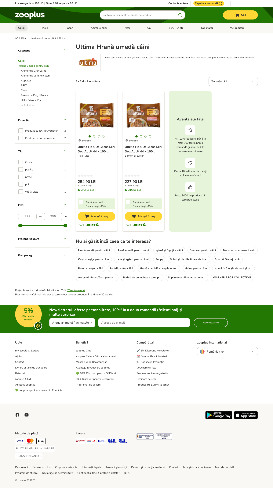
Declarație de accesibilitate (57, 473)
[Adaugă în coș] (96, 216)
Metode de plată (224, 467)
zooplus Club (83, 350)
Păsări (69, 28)
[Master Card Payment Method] (30, 441)
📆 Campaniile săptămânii (151, 356)
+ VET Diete (176, 28)
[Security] (145, 437)
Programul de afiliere (88, 384)
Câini (21, 28)
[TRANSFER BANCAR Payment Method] (28, 456)
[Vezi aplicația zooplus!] (218, 418)
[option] (42, 130)
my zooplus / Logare (27, 350)
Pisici (45, 28)
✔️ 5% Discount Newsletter (152, 350)
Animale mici (99, 28)
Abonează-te (211, 322)
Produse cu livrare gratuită (152, 373)
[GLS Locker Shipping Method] (112, 441)
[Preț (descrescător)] (53, 216)
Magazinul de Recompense (91, 362)
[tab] (90, 136)
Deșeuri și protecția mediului (148, 467)
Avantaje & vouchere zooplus (93, 367)
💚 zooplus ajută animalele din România (38, 390)
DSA (126, 473)
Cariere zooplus (41, 467)
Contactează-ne (178, 3)
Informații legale (91, 467)
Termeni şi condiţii (116, 467)
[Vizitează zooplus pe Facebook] (17, 415)
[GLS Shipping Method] (101, 441)
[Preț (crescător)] (27, 216)
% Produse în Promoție (150, 362)
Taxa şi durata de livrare (197, 467)
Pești (127, 28)
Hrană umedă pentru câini (43, 38)
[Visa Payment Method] (19, 441)
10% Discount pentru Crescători (95, 379)
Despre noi (21, 467)
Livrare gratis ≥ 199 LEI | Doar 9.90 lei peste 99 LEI (46, 3)
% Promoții (237, 28)
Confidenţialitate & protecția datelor (98, 473)
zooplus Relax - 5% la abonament (96, 356)
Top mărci (207, 28)
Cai (149, 28)
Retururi (20, 373)
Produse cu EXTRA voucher (152, 384)
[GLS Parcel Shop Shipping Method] (122, 441)
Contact (19, 362)
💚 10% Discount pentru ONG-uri (96, 373)
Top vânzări (219, 81)
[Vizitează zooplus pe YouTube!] (26, 415)
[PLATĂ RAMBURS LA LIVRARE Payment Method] (35, 449)
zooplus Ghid (23, 379)
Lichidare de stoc (146, 379)
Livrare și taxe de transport (31, 367)
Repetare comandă (209, 3)
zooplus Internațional (212, 342)
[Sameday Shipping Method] (80, 441)
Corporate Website (66, 467)
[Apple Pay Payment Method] (41, 441)
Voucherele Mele (146, 367)
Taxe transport (76, 290)
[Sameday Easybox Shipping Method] (91, 441)
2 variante (84, 140)
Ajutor (19, 356)
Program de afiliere (26, 473)
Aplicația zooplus (25, 384)
